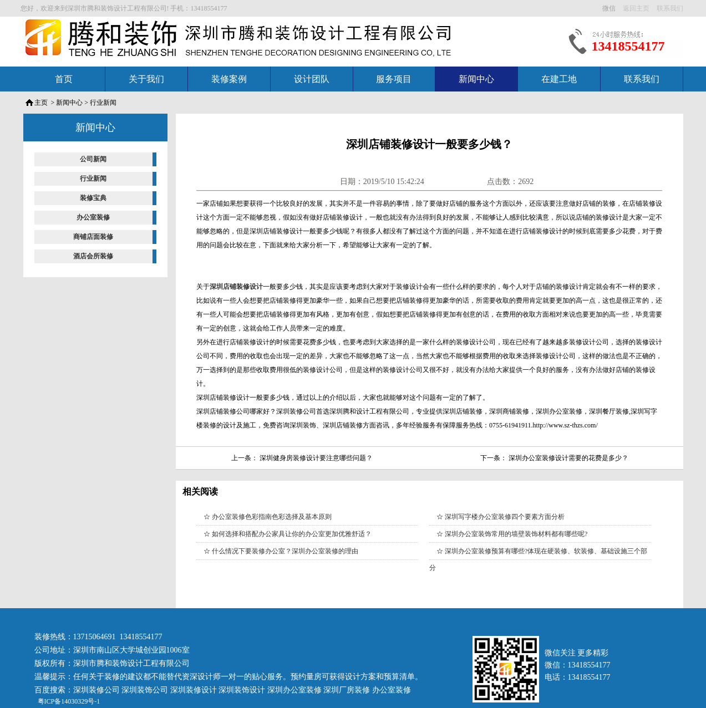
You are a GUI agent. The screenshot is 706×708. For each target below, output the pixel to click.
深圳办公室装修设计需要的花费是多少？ (568, 458)
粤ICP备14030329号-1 (68, 701)
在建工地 (559, 79)
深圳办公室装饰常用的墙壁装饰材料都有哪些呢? (516, 534)
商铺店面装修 (93, 237)
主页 (41, 102)
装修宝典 (93, 198)
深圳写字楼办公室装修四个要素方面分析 (505, 517)
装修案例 (229, 79)
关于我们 (146, 79)
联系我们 (641, 79)
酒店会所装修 (93, 256)
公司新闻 (93, 159)
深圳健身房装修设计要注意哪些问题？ (316, 458)
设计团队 (311, 79)
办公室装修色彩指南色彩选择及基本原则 (272, 517)
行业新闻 (103, 102)
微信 (609, 8)
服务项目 (394, 79)
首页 (64, 79)
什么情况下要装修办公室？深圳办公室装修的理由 (285, 551)
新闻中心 (476, 79)
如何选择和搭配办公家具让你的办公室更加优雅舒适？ (292, 534)
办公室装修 (93, 217)
